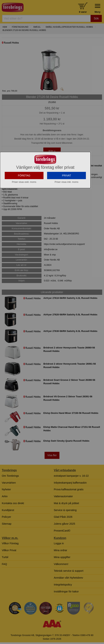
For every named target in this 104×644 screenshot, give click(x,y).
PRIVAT (66, 194)
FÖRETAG (24, 194)
